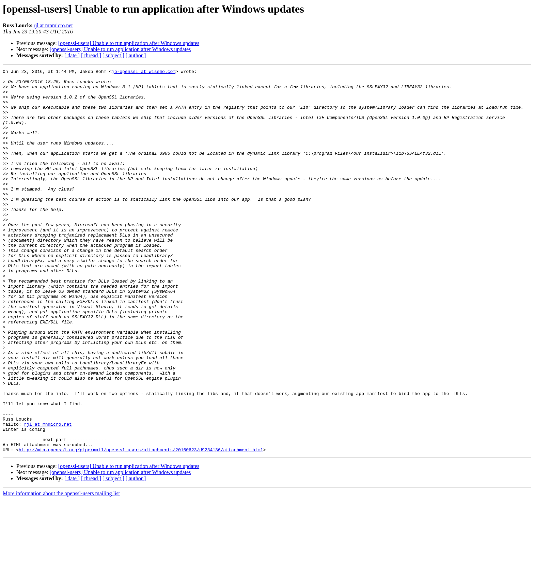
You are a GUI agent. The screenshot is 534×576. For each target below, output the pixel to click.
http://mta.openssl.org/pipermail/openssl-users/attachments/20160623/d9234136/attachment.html (141, 526)
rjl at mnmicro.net (53, 25)
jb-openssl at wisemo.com (143, 72)
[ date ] (72, 55)
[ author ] (136, 55)
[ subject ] (113, 55)
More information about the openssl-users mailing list (61, 570)
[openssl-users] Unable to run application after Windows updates (129, 43)
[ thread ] (91, 55)
